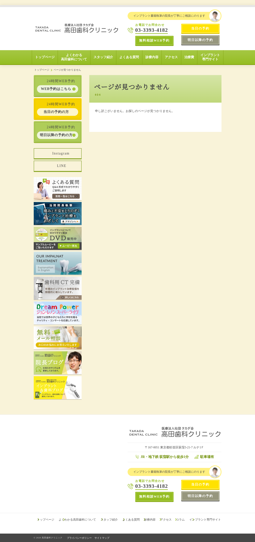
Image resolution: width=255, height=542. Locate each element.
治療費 (189, 57)
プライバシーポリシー (79, 537)
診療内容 (151, 57)
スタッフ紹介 (103, 57)
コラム (181, 519)
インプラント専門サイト (210, 57)
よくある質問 (129, 57)
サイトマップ (102, 537)
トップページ (45, 57)
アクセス (171, 57)
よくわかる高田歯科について (74, 57)
